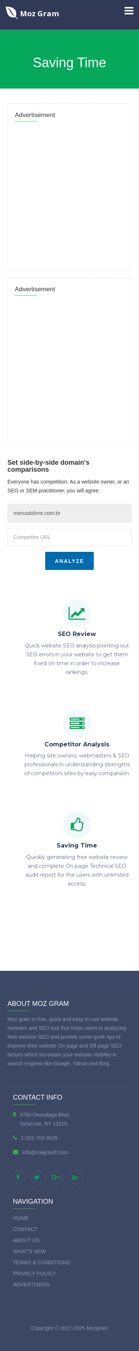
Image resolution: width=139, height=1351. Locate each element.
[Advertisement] (69, 193)
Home (21, 1218)
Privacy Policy (34, 1273)
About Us (26, 1240)
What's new (29, 1251)
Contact (25, 1229)
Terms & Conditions (41, 1262)
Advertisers (31, 1285)
